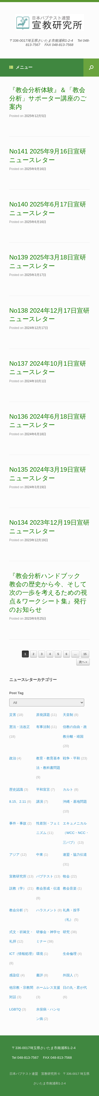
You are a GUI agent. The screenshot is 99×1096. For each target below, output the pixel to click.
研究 (70, 932)
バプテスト (48, 876)
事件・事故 (20, 823)
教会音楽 (72, 888)
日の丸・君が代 (75, 992)
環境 (42, 954)
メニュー (20, 67)
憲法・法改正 (19, 731)
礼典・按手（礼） (71, 915)
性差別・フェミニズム (48, 828)
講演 (42, 802)
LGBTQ (17, 1009)
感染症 (17, 975)
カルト (70, 789)
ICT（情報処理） (22, 958)
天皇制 (70, 715)
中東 (42, 854)
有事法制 (46, 727)
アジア (18, 854)
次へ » (83, 661)
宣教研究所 (21, 876)
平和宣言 (45, 789)
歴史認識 (18, 789)
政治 (15, 758)
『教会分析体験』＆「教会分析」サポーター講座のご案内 (48, 98)
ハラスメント (49, 910)
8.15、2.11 (20, 802)
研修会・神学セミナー (48, 936)
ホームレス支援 (48, 992)
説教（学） (21, 888)
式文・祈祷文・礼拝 (21, 936)
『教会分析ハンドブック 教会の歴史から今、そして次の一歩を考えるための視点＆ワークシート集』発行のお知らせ (48, 592)
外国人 (70, 975)
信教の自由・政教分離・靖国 (75, 736)
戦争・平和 (75, 758)
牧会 (70, 876)
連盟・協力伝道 (75, 859)
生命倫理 (72, 954)
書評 (42, 975)
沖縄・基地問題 (75, 806)
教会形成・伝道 (48, 893)
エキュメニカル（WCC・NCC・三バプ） (76, 832)
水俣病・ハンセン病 (48, 1014)
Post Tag (16, 693)
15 (85, 654)
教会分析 (18, 910)
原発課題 (46, 715)
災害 (16, 715)
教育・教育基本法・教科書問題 (48, 767)
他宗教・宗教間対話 (21, 992)
